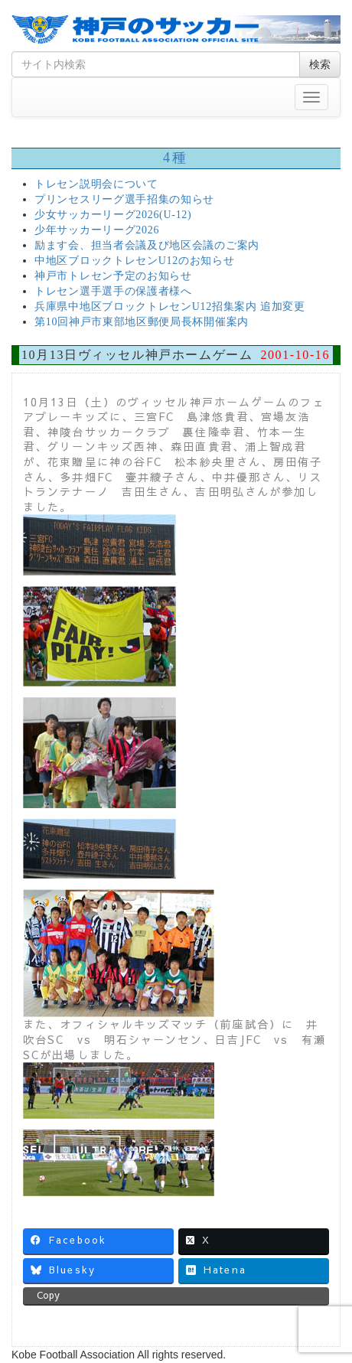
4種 (176, 157)
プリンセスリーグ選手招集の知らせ (124, 199)
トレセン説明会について (96, 184)
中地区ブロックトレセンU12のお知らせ (134, 260)
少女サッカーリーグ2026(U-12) (112, 214)
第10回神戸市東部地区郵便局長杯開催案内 (141, 322)
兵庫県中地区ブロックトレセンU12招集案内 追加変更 (169, 306)
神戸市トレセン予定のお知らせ (113, 276)
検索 (320, 64)
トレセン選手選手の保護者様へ (113, 291)
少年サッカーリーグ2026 (96, 230)
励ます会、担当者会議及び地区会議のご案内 (146, 245)
